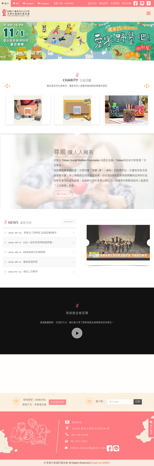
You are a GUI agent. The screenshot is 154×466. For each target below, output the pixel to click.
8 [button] (84, 52)
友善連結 (115, 3)
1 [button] (69, 52)
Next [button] (144, 41)
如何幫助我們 (55, 402)
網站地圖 (126, 3)
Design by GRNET (100, 462)
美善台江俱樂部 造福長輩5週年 (30, 233)
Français (43, 3)
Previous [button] (10, 41)
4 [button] (76, 52)
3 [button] (73, 52)
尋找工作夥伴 (21, 272)
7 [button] (82, 52)
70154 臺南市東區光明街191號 (91, 428)
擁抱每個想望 (20, 262)
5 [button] (78, 52)
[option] (77, 41)
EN (16, 3)
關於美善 (63, 194)
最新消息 (92, 3)
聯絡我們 (103, 3)
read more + (67, 222)
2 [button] (71, 52)
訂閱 (140, 401)
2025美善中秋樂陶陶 (24, 252)
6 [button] (80, 52)
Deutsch (28, 3)
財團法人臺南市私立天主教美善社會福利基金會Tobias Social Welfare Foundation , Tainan (16, 12)
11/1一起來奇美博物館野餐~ (28, 243)
